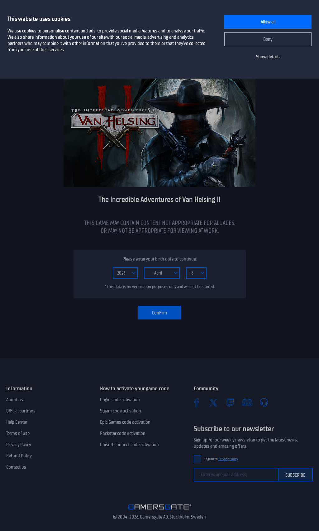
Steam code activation (120, 411)
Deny (268, 39)
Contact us (16, 467)
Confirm (159, 313)
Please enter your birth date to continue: (159, 259)
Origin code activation (120, 400)
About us (14, 400)
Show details (268, 57)
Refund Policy (19, 456)
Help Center (16, 422)
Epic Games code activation (125, 422)
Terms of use (18, 433)
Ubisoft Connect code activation (129, 444)
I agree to (221, 459)
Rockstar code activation (122, 433)
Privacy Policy (18, 444)
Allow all (268, 22)
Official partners (21, 411)
